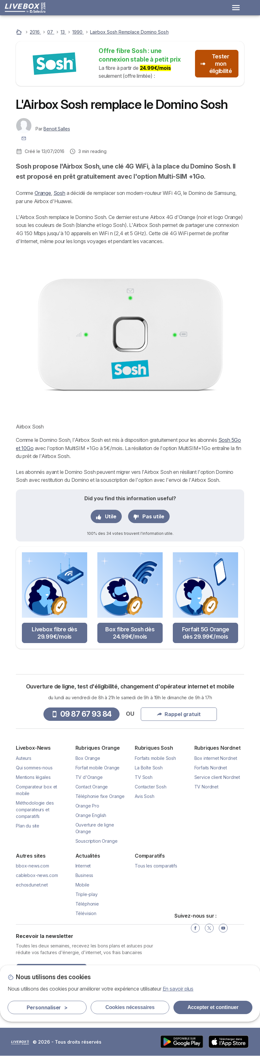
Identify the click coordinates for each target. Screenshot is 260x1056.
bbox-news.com (32, 865)
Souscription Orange (96, 841)
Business (84, 875)
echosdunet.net (32, 884)
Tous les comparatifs (156, 865)
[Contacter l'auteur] (23, 138)
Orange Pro (87, 805)
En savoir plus (178, 989)
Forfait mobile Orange (97, 767)
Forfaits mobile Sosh (155, 758)
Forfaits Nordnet (210, 767)
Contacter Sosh (150, 786)
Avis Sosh (144, 796)
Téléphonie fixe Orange (100, 796)
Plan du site (27, 825)
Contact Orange (91, 786)
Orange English (91, 815)
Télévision (85, 913)
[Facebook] (195, 928)
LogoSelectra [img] (20, 1042)
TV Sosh (144, 777)
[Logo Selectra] (25, 8)
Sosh (59, 193)
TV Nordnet (206, 786)
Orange (43, 193)
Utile (106, 516)
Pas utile (148, 516)
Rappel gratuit (179, 714)
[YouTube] (223, 928)
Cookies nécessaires (130, 1007)
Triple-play (86, 894)
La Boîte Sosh (149, 767)
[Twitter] (209, 928)
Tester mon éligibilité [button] (216, 63)
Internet (83, 865)
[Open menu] (235, 7)
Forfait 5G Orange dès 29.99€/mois (205, 633)
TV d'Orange (89, 777)
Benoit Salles (56, 128)
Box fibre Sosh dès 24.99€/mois (129, 633)
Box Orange (87, 758)
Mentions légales (33, 777)
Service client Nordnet (217, 777)
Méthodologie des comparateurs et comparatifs (35, 809)
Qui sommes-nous (34, 767)
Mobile (82, 884)
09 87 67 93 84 (81, 714)
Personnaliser (47, 1007)
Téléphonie (87, 904)
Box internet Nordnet (215, 758)
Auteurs (23, 758)
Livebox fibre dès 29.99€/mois (54, 633)
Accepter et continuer (212, 1007)
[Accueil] (19, 32)
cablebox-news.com (37, 875)
